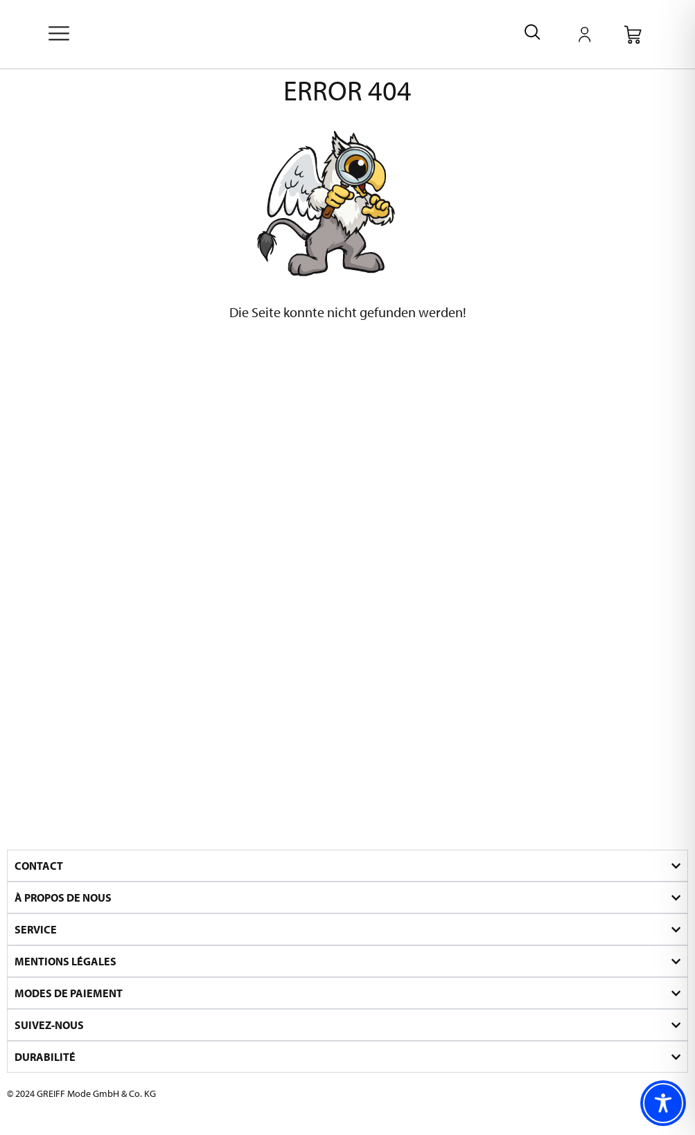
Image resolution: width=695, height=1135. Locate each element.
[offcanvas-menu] (59, 34)
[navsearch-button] (532, 34)
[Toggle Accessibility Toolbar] (663, 1103)
